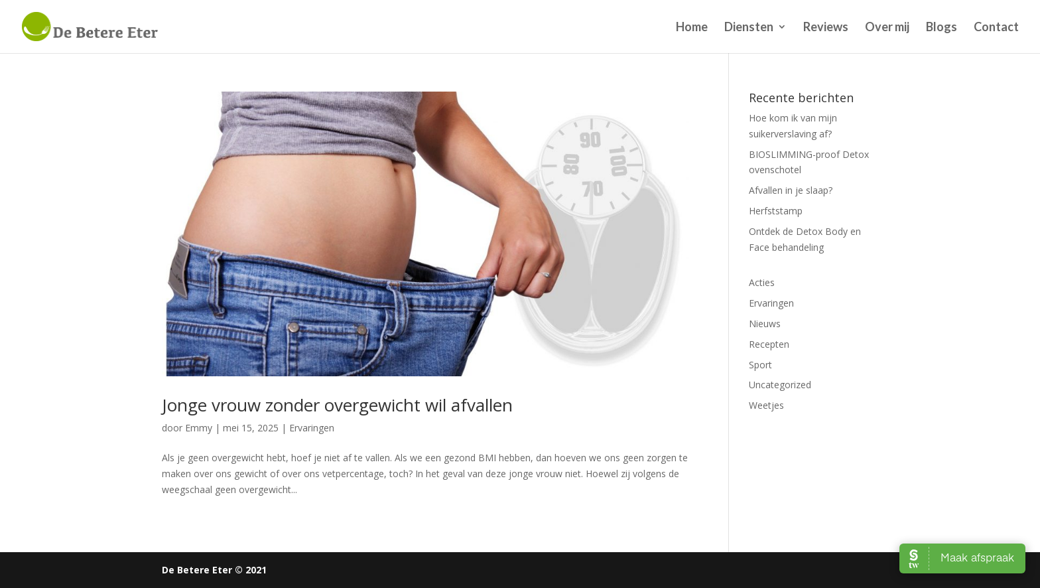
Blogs (941, 28)
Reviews (825, 28)
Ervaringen (311, 427)
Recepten (769, 344)
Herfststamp (776, 210)
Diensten (748, 28)
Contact (996, 28)
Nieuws (765, 323)
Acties (762, 282)
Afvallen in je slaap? (790, 190)
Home (692, 28)
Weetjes (766, 405)
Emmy (198, 427)
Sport (760, 364)
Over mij (887, 28)
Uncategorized (780, 384)
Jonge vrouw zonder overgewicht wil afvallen (337, 405)
